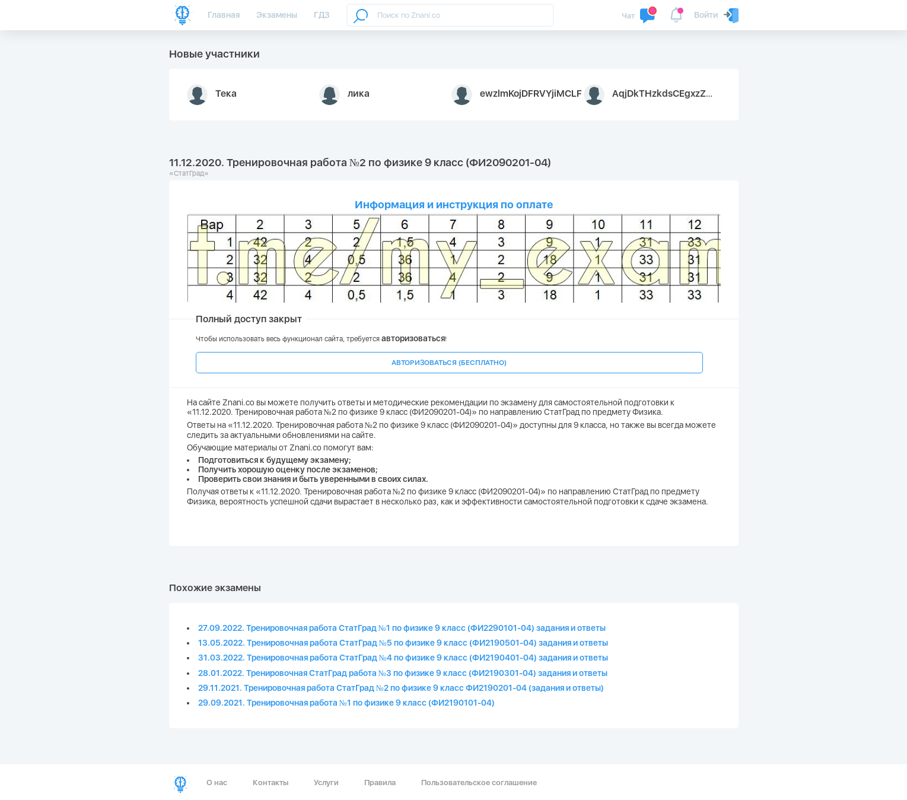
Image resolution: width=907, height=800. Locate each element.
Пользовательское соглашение (479, 782)
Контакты (270, 782)
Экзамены (276, 15)
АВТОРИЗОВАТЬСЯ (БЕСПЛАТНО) (449, 362)
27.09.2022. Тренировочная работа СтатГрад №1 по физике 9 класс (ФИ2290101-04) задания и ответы (402, 628)
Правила (380, 782)
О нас (216, 782)
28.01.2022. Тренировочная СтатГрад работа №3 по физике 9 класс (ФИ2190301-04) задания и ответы (402, 673)
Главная (224, 15)
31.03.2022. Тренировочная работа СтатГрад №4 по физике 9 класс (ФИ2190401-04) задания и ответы (403, 657)
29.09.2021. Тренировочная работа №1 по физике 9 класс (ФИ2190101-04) (346, 702)
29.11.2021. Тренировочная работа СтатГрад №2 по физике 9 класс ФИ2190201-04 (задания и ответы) (401, 688)
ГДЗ (322, 15)
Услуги (326, 782)
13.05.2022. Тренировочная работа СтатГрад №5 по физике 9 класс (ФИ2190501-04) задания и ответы (403, 642)
